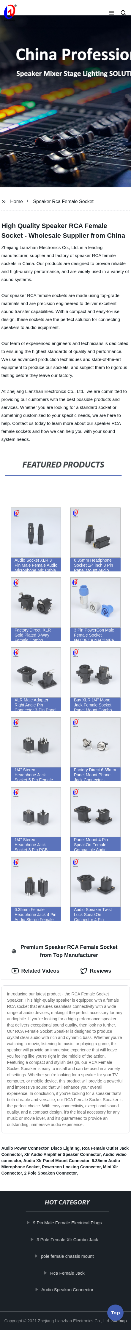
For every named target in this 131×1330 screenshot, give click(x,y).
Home (16, 201)
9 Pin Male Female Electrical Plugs (69, 1222)
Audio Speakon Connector (69, 1289)
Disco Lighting (65, 1148)
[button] (111, 13)
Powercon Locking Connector (71, 1166)
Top (115, 1314)
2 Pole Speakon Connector (50, 1173)
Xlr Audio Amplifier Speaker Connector (62, 1154)
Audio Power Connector (24, 1148)
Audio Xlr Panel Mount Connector (56, 1160)
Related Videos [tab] (35, 970)
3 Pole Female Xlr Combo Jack (69, 1239)
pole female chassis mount (69, 1256)
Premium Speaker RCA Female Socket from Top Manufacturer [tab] (64, 951)
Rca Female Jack (69, 1272)
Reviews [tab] (95, 970)
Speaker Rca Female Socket (63, 201)
